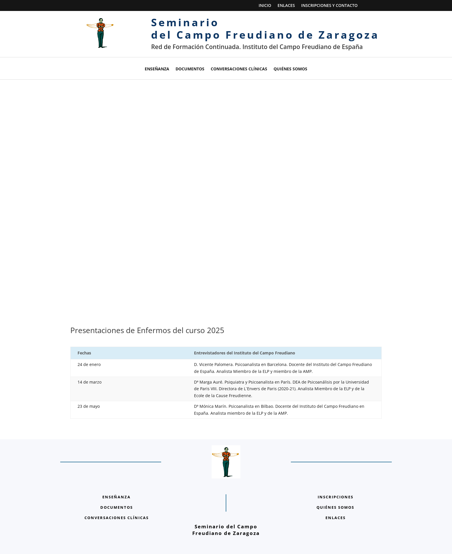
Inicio (265, 5)
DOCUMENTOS (116, 500)
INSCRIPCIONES (335, 490)
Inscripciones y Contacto (329, 5)
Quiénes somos (290, 69)
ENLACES (335, 510)
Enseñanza (157, 69)
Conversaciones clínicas (239, 69)
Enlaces (286, 5)
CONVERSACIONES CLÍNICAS (116, 510)
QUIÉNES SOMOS (335, 500)
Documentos (190, 69)
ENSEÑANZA (116, 490)
